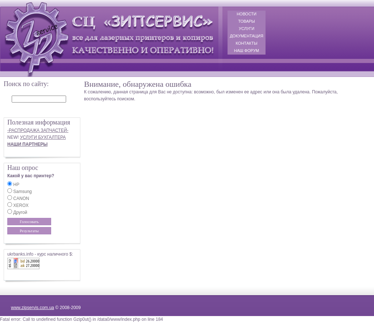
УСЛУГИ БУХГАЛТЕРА (43, 137)
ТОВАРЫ (246, 21)
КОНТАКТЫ (246, 43)
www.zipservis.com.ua (32, 307)
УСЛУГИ (247, 28)
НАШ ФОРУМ (246, 50)
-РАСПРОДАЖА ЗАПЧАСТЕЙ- (37, 130)
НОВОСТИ (246, 14)
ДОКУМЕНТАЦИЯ (246, 36)
